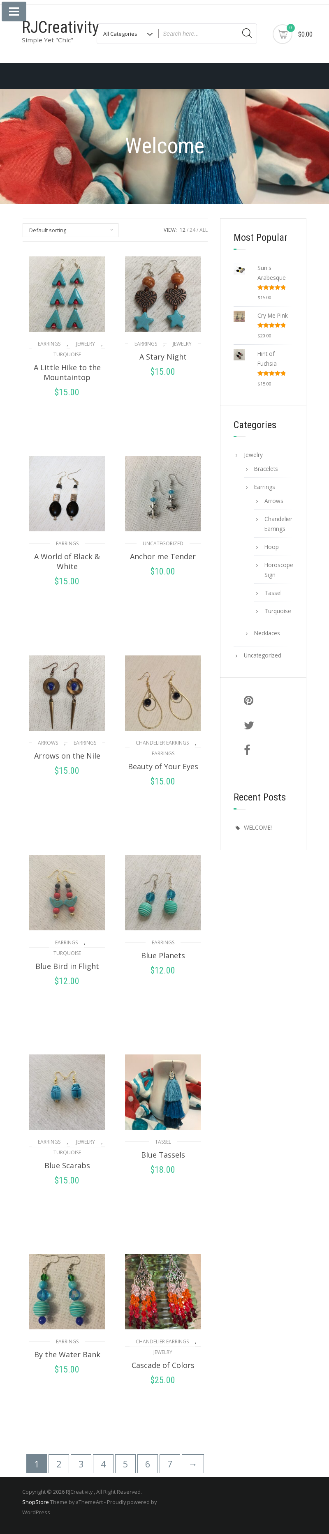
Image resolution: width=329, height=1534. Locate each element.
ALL (203, 229)
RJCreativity (60, 27)
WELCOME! (258, 827)
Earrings (49, 343)
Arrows (48, 742)
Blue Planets (163, 955)
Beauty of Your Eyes (163, 766)
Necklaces (267, 633)
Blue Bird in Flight (67, 966)
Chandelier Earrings (162, 742)
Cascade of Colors (163, 1365)
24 (192, 229)
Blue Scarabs (67, 1165)
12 (182, 229)
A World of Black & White (67, 561)
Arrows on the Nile (67, 756)
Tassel (163, 1141)
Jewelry (85, 343)
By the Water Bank (67, 1354)
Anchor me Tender (163, 556)
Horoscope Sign (278, 570)
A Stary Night (163, 357)
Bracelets (266, 469)
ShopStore (35, 1502)
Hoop (271, 547)
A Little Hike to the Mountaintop (67, 372)
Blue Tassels (163, 1155)
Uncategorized (163, 543)
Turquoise (67, 354)
